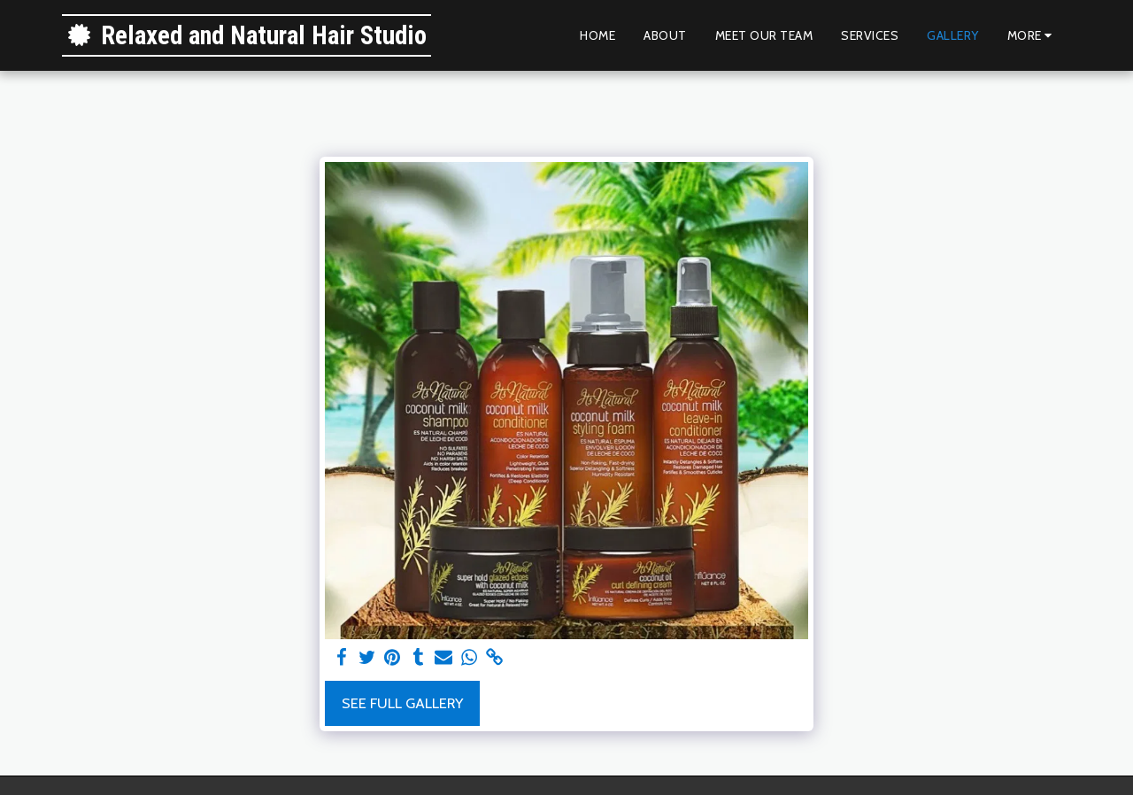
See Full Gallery (402, 703)
